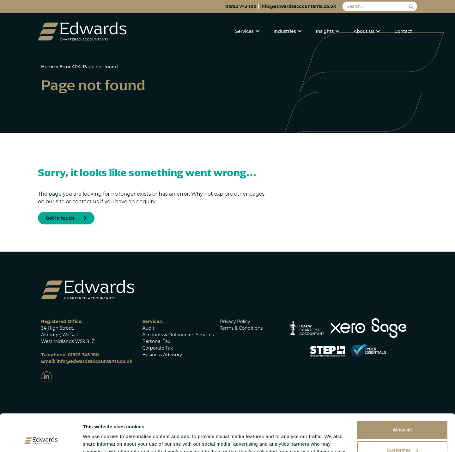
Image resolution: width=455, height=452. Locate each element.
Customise (402, 415)
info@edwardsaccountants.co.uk (298, 6)
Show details (97, 434)
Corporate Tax (158, 348)
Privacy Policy (235, 321)
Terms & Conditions (241, 328)
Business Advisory (162, 354)
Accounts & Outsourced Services (178, 335)
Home (48, 67)
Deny (402, 435)
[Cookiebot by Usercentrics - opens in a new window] (41, 439)
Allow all (402, 395)
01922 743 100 (240, 6)
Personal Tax (156, 341)
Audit (149, 328)
